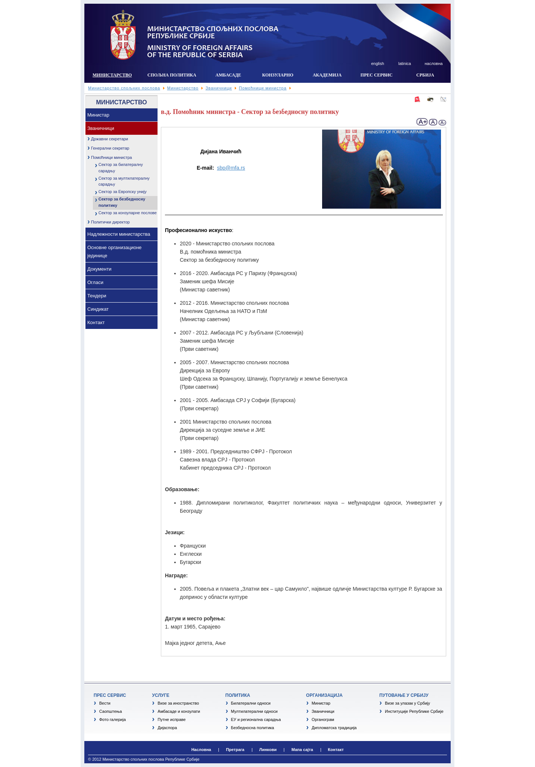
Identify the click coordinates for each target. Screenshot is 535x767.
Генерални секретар (110, 148)
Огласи (95, 282)
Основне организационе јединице (114, 251)
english (377, 63)
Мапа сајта (302, 749)
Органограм (323, 719)
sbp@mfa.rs (231, 168)
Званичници (218, 88)
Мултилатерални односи (254, 711)
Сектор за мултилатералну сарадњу (124, 181)
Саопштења (110, 711)
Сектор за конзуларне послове (127, 212)
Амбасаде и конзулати (179, 711)
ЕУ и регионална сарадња (256, 719)
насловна (433, 63)
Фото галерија (112, 719)
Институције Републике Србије (414, 711)
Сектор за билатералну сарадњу (120, 167)
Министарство (183, 88)
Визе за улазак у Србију (407, 703)
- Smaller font (442, 121)
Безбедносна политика (252, 727)
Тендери (96, 295)
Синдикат (98, 309)
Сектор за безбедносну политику (121, 202)
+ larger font (422, 121)
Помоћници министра (262, 88)
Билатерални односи (251, 703)
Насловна (201, 749)
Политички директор (110, 222)
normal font (433, 121)
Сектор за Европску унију (122, 191)
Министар (98, 115)
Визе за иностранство (178, 703)
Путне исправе (171, 719)
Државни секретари (109, 139)
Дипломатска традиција (334, 727)
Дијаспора (167, 727)
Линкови (268, 749)
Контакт (96, 322)
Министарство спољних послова (124, 88)
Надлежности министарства (118, 234)
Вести (104, 703)
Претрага (235, 749)
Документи (99, 269)
